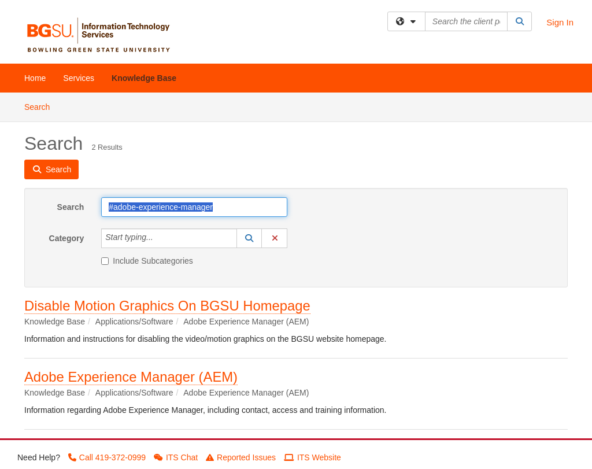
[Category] (159, 238)
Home (35, 78)
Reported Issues (241, 457)
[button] (249, 238)
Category (66, 238)
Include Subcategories (147, 260)
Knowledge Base (144, 78)
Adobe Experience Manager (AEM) (131, 377)
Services (78, 78)
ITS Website (312, 457)
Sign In (560, 22)
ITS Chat (176, 457)
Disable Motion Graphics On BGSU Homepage (167, 305)
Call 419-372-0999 (107, 457)
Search (41, 106)
